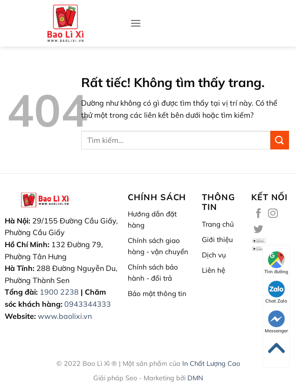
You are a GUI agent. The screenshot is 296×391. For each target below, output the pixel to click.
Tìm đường (276, 263)
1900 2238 (59, 292)
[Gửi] (279, 140)
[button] (135, 23)
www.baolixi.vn (65, 316)
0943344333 (87, 304)
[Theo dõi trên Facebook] (258, 214)
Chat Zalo (276, 292)
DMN (195, 378)
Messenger (276, 322)
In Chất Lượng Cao (211, 363)
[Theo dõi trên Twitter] (258, 229)
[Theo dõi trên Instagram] (273, 214)
